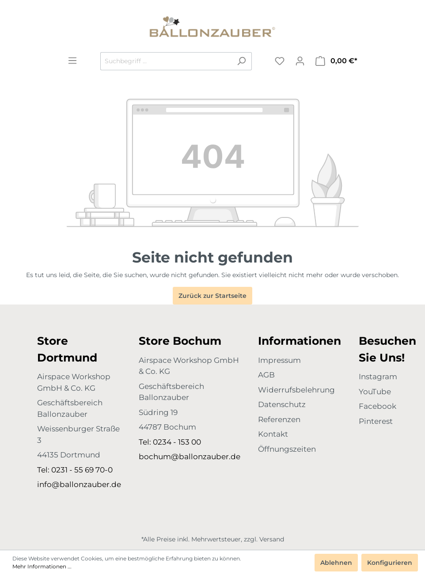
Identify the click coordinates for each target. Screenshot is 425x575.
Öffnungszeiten (287, 449)
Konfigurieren (389, 563)
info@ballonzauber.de (79, 484)
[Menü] (72, 60)
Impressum (279, 360)
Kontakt (273, 434)
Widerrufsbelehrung (296, 389)
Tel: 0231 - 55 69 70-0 (75, 469)
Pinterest (376, 421)
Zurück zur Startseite (212, 296)
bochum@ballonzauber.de (189, 456)
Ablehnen (336, 563)
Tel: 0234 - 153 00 (170, 442)
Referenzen (279, 419)
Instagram (378, 376)
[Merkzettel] (279, 61)
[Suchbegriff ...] (165, 61)
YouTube (375, 391)
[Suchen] (241, 61)
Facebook (377, 406)
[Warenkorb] (336, 61)
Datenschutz (282, 404)
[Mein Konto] (300, 61)
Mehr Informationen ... (42, 566)
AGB (266, 374)
